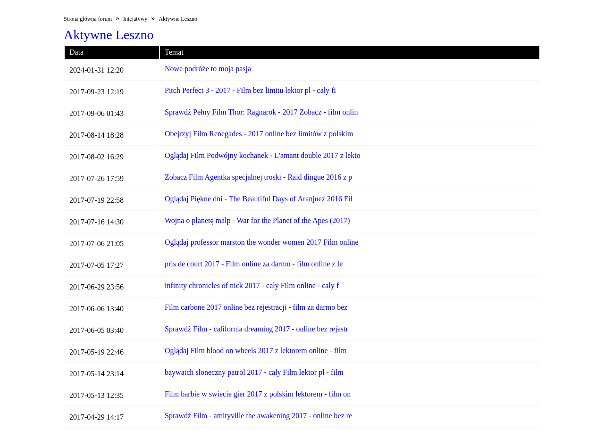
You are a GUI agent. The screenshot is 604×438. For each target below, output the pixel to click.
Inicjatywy (135, 19)
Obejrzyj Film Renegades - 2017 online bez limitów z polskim (259, 134)
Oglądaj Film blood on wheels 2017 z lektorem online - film (256, 351)
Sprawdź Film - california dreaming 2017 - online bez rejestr (256, 329)
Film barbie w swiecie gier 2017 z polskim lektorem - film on (258, 394)
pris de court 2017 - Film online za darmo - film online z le (254, 264)
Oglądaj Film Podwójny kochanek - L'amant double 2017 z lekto (263, 155)
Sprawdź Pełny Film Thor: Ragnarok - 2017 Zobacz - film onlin (261, 112)
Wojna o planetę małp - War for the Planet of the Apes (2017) (257, 220)
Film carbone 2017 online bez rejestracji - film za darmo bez (256, 307)
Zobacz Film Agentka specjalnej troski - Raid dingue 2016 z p (258, 177)
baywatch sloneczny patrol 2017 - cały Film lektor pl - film (254, 372)
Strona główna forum (88, 19)
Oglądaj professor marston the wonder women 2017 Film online (262, 242)
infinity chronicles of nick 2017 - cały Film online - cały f (252, 285)
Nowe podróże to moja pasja (208, 69)
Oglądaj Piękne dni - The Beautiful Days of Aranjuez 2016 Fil (258, 199)
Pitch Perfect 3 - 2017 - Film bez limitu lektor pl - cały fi (250, 90)
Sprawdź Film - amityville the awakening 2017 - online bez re (258, 416)
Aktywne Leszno (178, 19)
